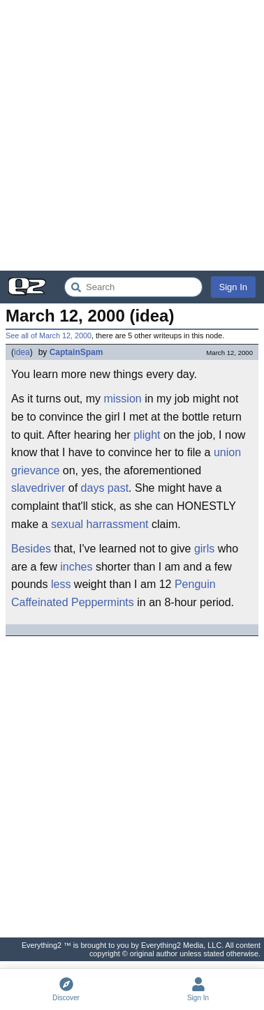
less (61, 584)
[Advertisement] (132, 135)
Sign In (233, 287)
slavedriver (38, 488)
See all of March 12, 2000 (48, 335)
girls (204, 549)
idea (22, 352)
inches (76, 567)
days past (105, 488)
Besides (31, 549)
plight (146, 435)
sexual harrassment (100, 524)
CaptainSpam (76, 352)
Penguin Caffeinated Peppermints (113, 593)
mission (122, 399)
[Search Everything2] (133, 287)
